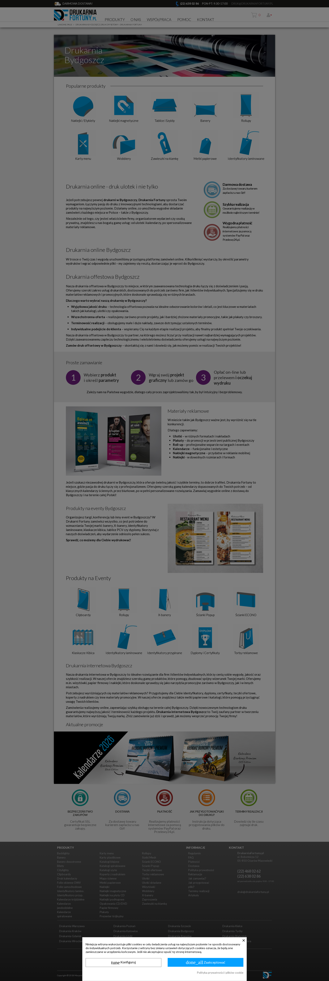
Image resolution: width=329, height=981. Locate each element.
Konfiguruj (123, 962)
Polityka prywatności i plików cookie (220, 972)
